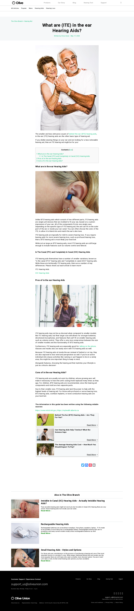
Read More (46, 511)
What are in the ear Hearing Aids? (50, 154)
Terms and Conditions (97, 602)
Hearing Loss (50, 8)
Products (47, 3)
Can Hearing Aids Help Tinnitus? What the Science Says (72, 431)
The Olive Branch (17, 21)
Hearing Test (88, 3)
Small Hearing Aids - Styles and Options (62, 550)
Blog (74, 3)
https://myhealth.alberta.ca (68, 410)
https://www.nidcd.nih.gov (45, 410)
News (31, 8)
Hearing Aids (39, 8)
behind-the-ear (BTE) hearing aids (82, 134)
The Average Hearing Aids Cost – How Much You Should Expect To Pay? (75, 446)
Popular (24, 8)
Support (104, 3)
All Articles (15, 8)
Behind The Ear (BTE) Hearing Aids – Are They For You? (74, 416)
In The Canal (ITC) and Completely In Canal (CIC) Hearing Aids (64, 156)
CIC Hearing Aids (42, 273)
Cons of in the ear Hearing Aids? (49, 161)
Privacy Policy (109, 602)
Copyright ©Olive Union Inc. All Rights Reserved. (112, 599)
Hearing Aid (28, 21)
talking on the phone (87, 346)
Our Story (61, 3)
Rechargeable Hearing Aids (55, 524)
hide (70, 150)
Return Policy (119, 602)
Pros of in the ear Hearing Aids (48, 158)
